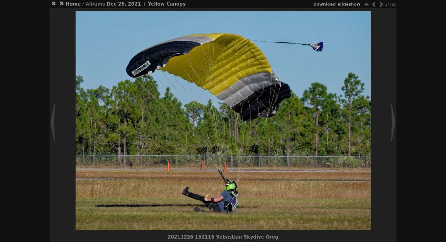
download (325, 4)
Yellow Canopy (167, 4)
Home (73, 4)
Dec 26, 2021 (124, 4)
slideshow (349, 4)
